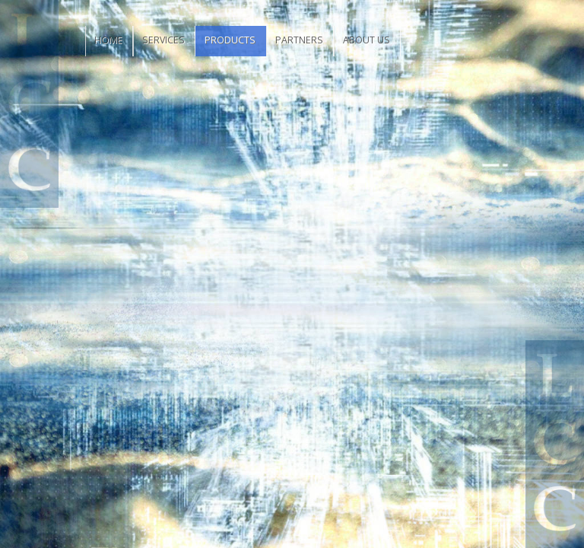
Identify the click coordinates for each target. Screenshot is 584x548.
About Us (366, 39)
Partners (299, 39)
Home (108, 39)
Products (230, 39)
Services (163, 39)
